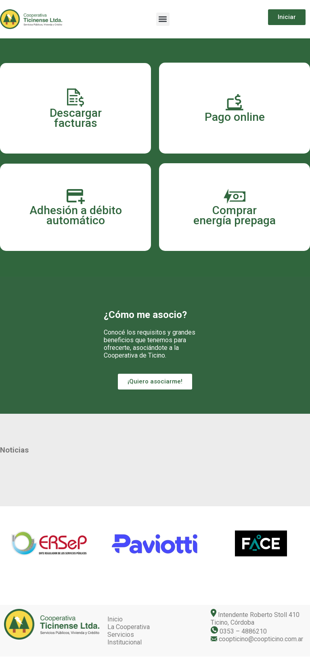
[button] (163, 19)
